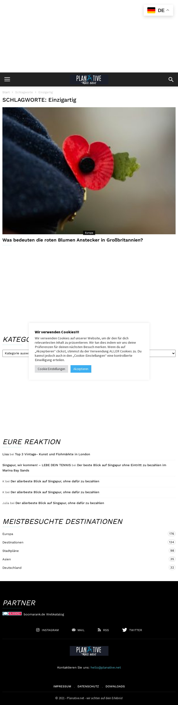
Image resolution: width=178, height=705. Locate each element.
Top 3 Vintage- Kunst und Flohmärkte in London (52, 454)
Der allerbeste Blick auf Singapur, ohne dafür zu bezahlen (55, 481)
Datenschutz (88, 686)
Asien (84, 559)
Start (6, 92)
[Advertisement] (89, 36)
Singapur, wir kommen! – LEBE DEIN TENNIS (36, 465)
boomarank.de (34, 614)
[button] (171, 79)
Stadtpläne (84, 550)
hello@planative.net (106, 667)
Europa (89, 232)
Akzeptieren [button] (80, 369)
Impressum (62, 686)
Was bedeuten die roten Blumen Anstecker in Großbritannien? (72, 240)
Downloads (115, 686)
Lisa (5, 454)
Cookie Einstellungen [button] (51, 369)
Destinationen (84, 542)
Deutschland (84, 567)
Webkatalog (55, 614)
